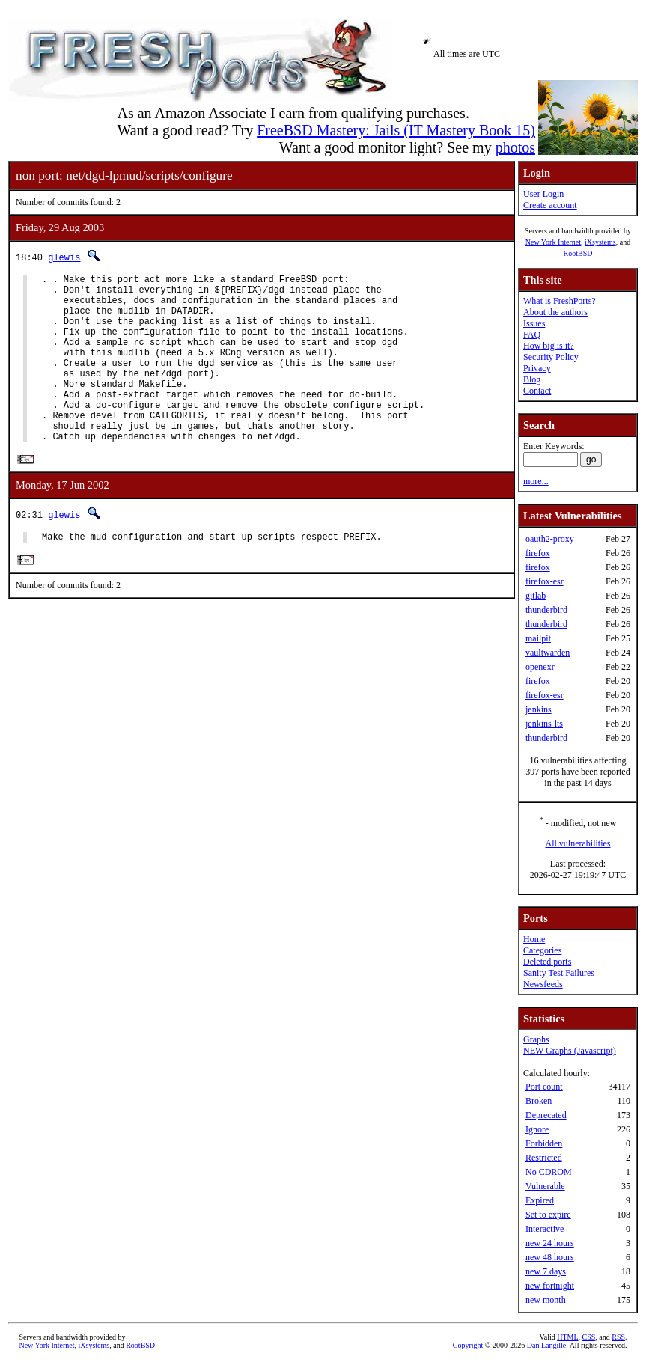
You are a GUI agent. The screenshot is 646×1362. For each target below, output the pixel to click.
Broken (538, 1101)
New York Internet (553, 242)
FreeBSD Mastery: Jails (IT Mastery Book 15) (396, 130)
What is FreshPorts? (559, 301)
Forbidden (543, 1143)
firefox (537, 553)
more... (536, 481)
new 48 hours (549, 1257)
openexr (540, 667)
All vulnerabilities (578, 843)
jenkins (538, 709)
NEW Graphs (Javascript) (569, 1050)
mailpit (538, 638)
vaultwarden (547, 652)
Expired (539, 1200)
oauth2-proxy (549, 539)
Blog (531, 379)
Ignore (537, 1129)
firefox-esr (544, 581)
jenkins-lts (544, 723)
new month (545, 1300)
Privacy (537, 368)
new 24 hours (549, 1243)
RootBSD (578, 253)
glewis (64, 257)
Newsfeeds (543, 984)
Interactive (544, 1229)
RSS (618, 1337)
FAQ (531, 334)
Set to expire (548, 1214)
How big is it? (548, 345)
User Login (543, 194)
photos (515, 147)
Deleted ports (547, 961)
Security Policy (551, 357)
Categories (542, 950)
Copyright (468, 1345)
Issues (534, 323)
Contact (537, 390)
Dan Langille (546, 1345)
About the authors (555, 312)
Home (534, 939)
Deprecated (546, 1115)
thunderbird (546, 610)
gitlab (535, 595)
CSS (589, 1337)
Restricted (543, 1157)
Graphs (536, 1039)
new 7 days (545, 1271)
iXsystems (600, 242)
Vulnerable (545, 1186)
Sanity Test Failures (558, 973)
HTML (567, 1337)
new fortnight (549, 1285)
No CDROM (548, 1172)
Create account (550, 205)
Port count (544, 1086)
